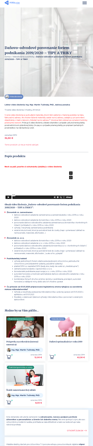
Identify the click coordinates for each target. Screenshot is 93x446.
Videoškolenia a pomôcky (23, 57)
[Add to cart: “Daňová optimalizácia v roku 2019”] (52, 357)
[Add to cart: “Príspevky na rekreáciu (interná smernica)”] (9, 357)
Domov (8, 57)
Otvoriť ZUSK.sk (77, 431)
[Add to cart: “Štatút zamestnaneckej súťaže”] (9, 403)
